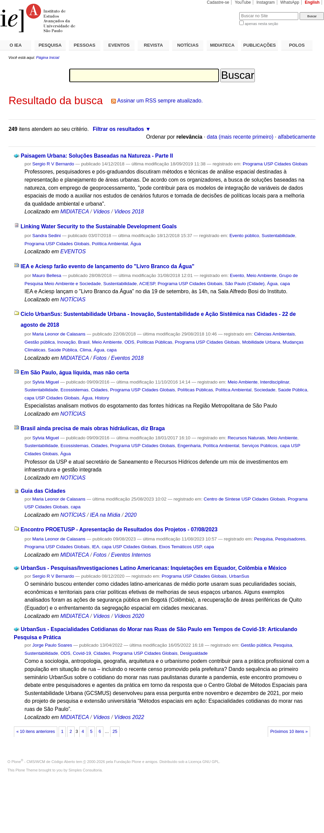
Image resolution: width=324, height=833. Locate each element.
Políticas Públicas (155, 342)
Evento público (244, 235)
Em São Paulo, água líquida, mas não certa (75, 372)
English (312, 2)
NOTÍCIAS (188, 45)
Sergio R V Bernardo (53, 163)
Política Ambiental (110, 243)
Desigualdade (194, 653)
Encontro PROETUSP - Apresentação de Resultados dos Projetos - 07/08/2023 (119, 529)
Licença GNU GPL (203, 762)
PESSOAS (85, 45)
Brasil (83, 342)
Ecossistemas (74, 389)
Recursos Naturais (246, 437)
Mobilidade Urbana (261, 342)
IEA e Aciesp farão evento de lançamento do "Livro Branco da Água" (108, 266)
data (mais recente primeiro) (240, 137)
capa (285, 283)
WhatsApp (289, 2)
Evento (237, 275)
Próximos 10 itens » (288, 731)
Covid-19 (82, 653)
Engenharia (189, 445)
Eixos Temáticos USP (180, 546)
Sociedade (264, 389)
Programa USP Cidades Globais (275, 163)
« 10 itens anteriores (35, 731)
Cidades (99, 389)
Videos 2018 (129, 211)
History (102, 397)
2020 (131, 515)
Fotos (99, 358)
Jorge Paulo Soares (52, 645)
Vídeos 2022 (129, 717)
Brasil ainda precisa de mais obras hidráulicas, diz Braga (93, 428)
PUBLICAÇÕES (259, 45)
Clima (85, 349)
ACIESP (147, 283)
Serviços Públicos (259, 445)
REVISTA (153, 45)
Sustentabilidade (278, 235)
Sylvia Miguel (45, 382)
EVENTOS (119, 45)
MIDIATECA (222, 45)
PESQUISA (50, 45)
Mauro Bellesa (46, 275)
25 (115, 731)
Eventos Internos (131, 555)
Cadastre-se (218, 2)
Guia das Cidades (43, 491)
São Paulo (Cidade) (245, 283)
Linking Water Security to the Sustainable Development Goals (99, 226)
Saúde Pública (62, 349)
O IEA (15, 45)
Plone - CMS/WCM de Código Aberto (43, 762)
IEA (95, 546)
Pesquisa (263, 538)
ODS (129, 342)
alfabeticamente (297, 137)
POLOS (297, 45)
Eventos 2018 (127, 358)
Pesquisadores (290, 538)
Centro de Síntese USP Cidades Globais (244, 499)
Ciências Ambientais (274, 334)
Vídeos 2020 (129, 616)
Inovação (66, 342)
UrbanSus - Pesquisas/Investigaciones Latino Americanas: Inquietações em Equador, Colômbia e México (153, 568)
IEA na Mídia (105, 515)
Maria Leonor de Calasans (58, 334)
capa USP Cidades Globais (51, 397)
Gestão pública (39, 342)
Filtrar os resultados (118, 129)
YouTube (243, 2)
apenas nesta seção (261, 24)
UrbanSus (239, 576)
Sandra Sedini (46, 235)
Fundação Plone (127, 762)
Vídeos (101, 211)
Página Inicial (47, 57)
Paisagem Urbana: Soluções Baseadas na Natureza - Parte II (97, 156)
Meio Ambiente (261, 275)
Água (135, 243)
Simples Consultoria (85, 770)
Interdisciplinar (274, 382)
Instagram (266, 2)
